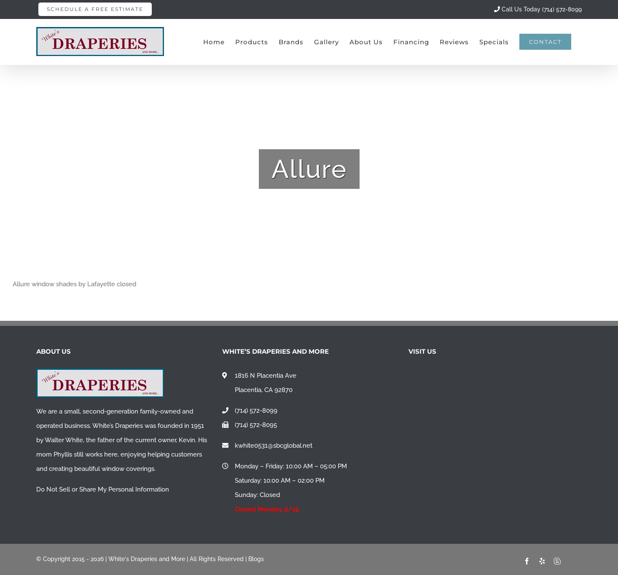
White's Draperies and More (146, 559)
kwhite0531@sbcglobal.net (273, 445)
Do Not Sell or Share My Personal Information (102, 489)
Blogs (256, 559)
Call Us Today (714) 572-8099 (538, 9)
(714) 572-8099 (256, 410)
